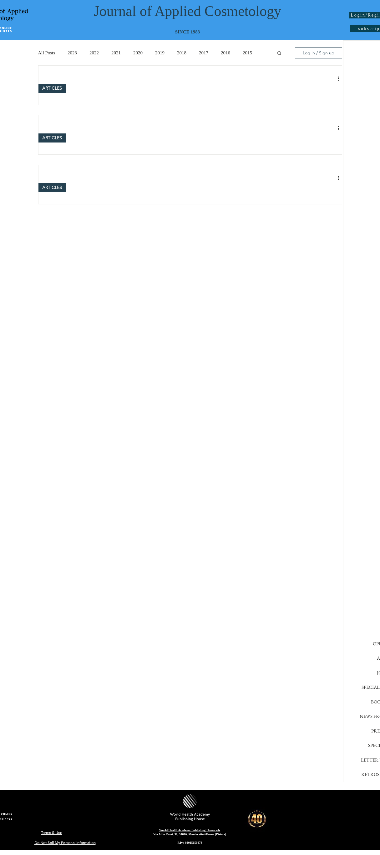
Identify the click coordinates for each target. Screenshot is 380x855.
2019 (160, 52)
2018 (181, 52)
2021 (116, 52)
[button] (279, 53)
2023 (72, 52)
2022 (94, 52)
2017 (203, 52)
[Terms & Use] (51, 833)
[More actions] (341, 78)
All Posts (46, 52)
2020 (138, 52)
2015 (247, 52)
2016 (225, 52)
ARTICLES (52, 88)
